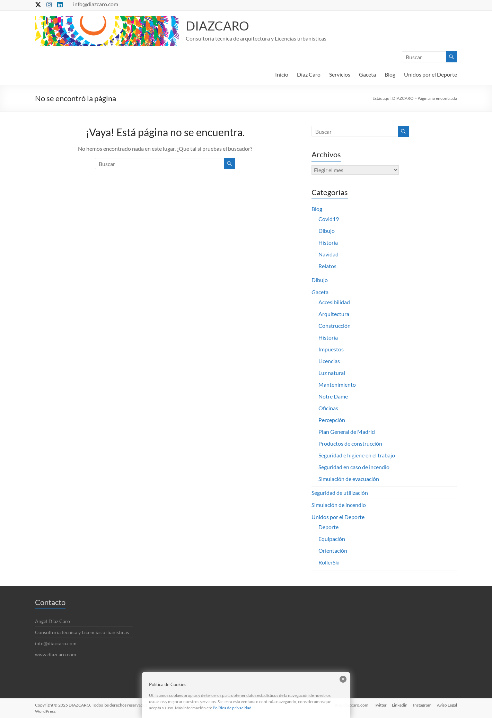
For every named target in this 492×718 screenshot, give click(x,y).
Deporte (328, 527)
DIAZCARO (217, 25)
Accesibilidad (334, 302)
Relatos (327, 266)
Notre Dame (333, 396)
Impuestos (331, 349)
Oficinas (328, 408)
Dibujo (326, 230)
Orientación (332, 550)
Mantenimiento (337, 384)
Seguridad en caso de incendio (353, 467)
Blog (390, 74)
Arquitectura (333, 313)
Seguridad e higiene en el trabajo (356, 455)
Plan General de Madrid (346, 431)
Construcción (334, 325)
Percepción (331, 420)
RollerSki (329, 562)
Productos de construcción (350, 443)
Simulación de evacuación (348, 478)
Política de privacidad (232, 707)
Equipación (331, 538)
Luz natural (331, 372)
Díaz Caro (308, 74)
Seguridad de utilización (339, 492)
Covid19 (328, 219)
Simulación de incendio (338, 504)
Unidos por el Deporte (430, 74)
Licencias (329, 361)
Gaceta (367, 74)
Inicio (281, 74)
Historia (328, 242)
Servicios (339, 74)
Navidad (328, 254)
